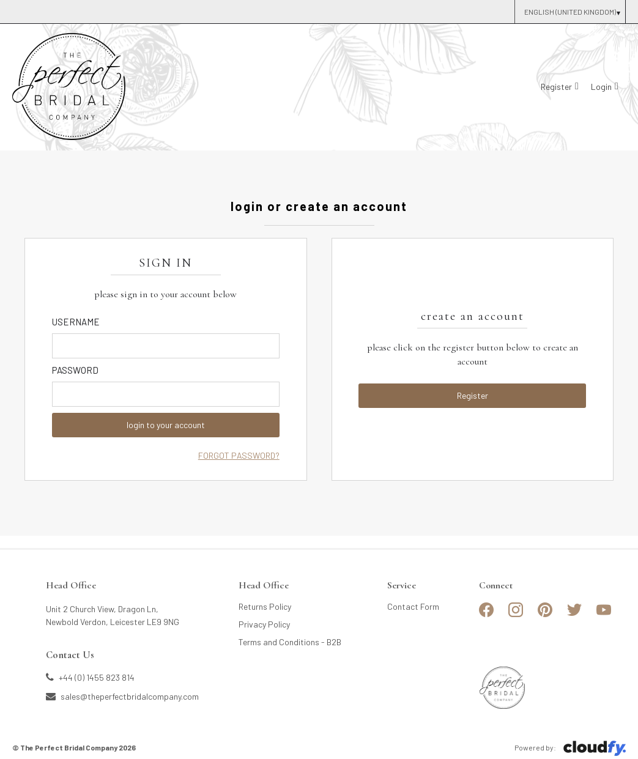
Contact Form (413, 606)
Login (601, 86)
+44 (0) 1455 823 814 (90, 677)
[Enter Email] (166, 345)
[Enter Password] (166, 394)
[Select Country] (569, 11)
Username (76, 321)
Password (75, 370)
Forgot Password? (239, 455)
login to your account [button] (166, 425)
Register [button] (472, 395)
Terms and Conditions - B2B (290, 642)
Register (556, 86)
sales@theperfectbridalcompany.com (122, 696)
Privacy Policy (264, 624)
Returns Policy (265, 606)
